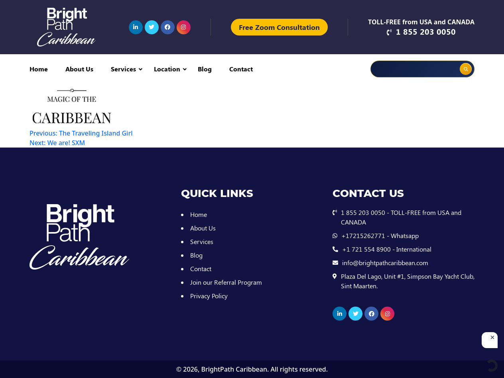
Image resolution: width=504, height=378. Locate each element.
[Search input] (401, 69)
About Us (79, 69)
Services (123, 69)
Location (167, 69)
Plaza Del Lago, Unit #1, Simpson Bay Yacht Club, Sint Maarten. (407, 281)
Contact (241, 69)
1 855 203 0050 (426, 31)
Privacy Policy (209, 295)
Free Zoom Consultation (279, 27)
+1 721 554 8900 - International (386, 249)
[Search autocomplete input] (438, 63)
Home (39, 69)
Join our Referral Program (226, 282)
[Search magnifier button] (466, 69)
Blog (205, 69)
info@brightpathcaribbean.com (385, 262)
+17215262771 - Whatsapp (380, 235)
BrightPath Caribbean (234, 369)
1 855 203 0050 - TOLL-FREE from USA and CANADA (401, 217)
